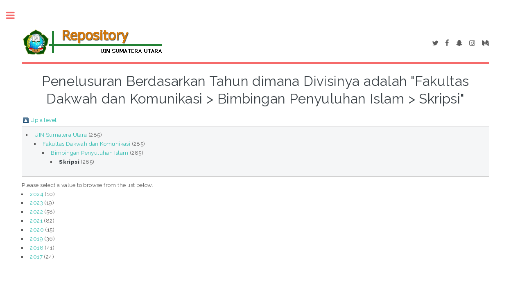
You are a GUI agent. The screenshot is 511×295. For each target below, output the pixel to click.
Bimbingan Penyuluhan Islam (89, 152)
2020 (37, 229)
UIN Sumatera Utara (60, 134)
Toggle (14, 15)
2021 (36, 220)
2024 (36, 194)
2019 (36, 238)
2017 (36, 256)
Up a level (43, 120)
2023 (36, 202)
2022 (36, 211)
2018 (36, 247)
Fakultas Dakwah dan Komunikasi (86, 143)
